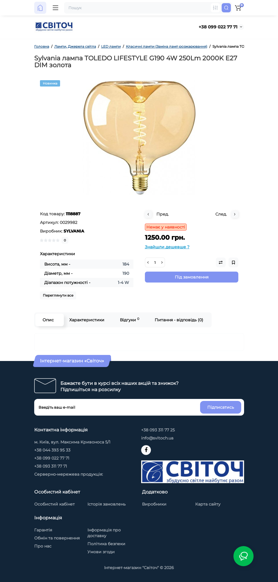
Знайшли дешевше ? (167, 246)
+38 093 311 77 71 (50, 466)
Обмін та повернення (57, 538)
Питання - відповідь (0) (179, 319)
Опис (48, 319)
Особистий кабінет (54, 504)
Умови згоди (101, 551)
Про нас (42, 546)
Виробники (154, 504)
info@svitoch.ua (157, 438)
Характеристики (86, 319)
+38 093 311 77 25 (158, 430)
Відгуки (129, 319)
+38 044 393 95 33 (52, 450)
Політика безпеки (106, 543)
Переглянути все (58, 295)
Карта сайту (208, 504)
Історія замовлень (106, 504)
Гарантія (43, 530)
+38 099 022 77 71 (218, 27)
